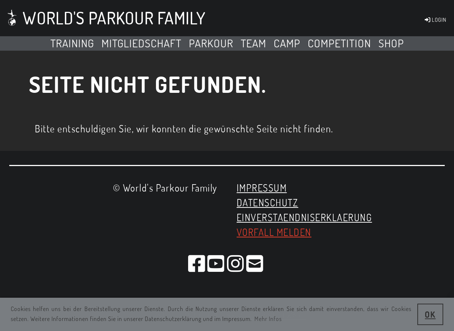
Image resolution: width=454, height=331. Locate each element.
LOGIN (435, 19)
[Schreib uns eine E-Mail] (255, 263)
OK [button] (430, 314)
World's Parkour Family (114, 17)
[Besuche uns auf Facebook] (197, 263)
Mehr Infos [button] (268, 318)
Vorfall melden (274, 232)
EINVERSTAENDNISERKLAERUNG (304, 217)
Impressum (262, 188)
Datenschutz (267, 202)
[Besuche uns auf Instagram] (236, 263)
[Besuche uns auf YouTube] (216, 263)
